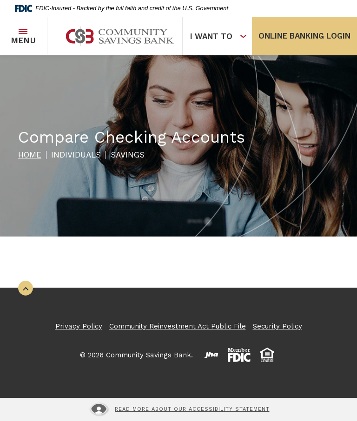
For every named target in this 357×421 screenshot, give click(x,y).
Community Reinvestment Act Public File (177, 326)
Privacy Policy (78, 326)
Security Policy (277, 326)
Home (29, 154)
